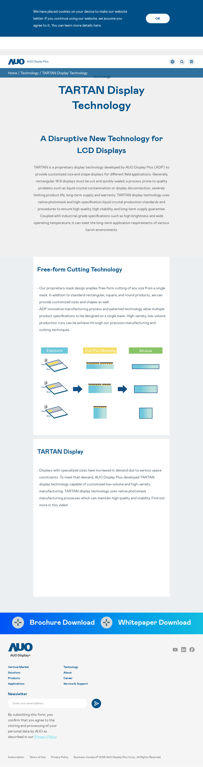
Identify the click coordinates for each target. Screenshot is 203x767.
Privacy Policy (45, 737)
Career (68, 678)
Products (14, 678)
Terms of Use (38, 757)
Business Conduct (85, 757)
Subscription (16, 757)
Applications (16, 683)
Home (12, 54)
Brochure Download (61, 622)
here (97, 25)
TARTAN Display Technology (65, 54)
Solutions (14, 672)
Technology (29, 54)
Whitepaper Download (155, 622)
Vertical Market (18, 667)
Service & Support (75, 683)
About (67, 672)
